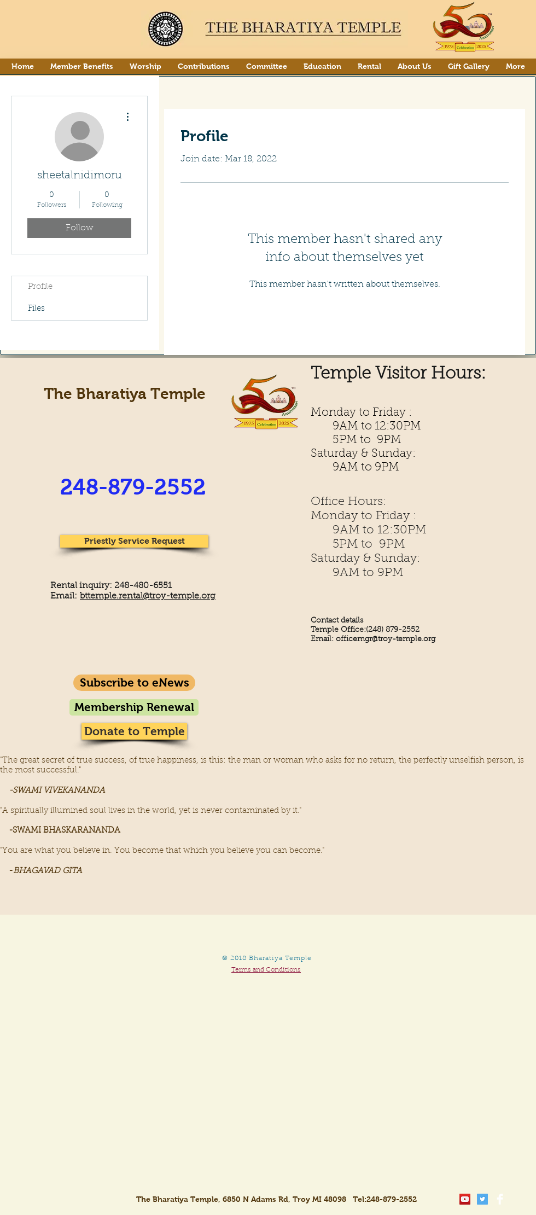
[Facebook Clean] (499, 1199)
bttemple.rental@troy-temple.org (147, 596)
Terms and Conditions (266, 970)
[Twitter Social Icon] (482, 1199)
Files (36, 309)
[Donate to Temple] (134, 731)
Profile (40, 287)
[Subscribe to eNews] (134, 683)
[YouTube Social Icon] (464, 1199)
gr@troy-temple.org (400, 639)
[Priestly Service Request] (134, 541)
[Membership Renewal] (134, 707)
